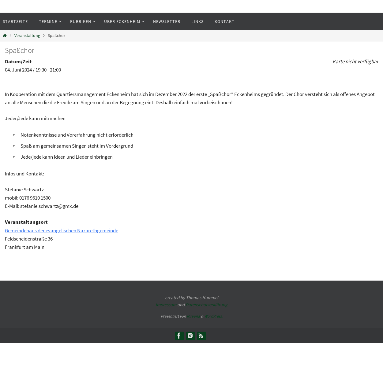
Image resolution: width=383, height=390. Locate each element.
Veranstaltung (27, 35)
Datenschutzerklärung (206, 304)
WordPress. (213, 316)
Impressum (166, 304)
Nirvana (193, 316)
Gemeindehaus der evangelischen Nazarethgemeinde (61, 230)
